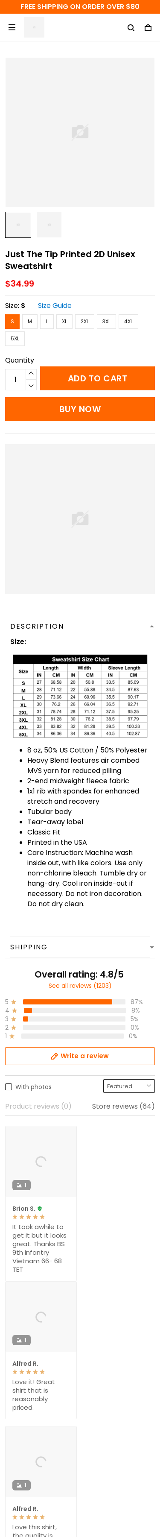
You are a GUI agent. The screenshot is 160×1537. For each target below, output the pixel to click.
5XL (15, 338)
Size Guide (55, 305)
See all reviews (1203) (80, 985)
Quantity (19, 360)
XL (64, 321)
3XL (106, 321)
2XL (85, 321)
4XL (128, 321)
